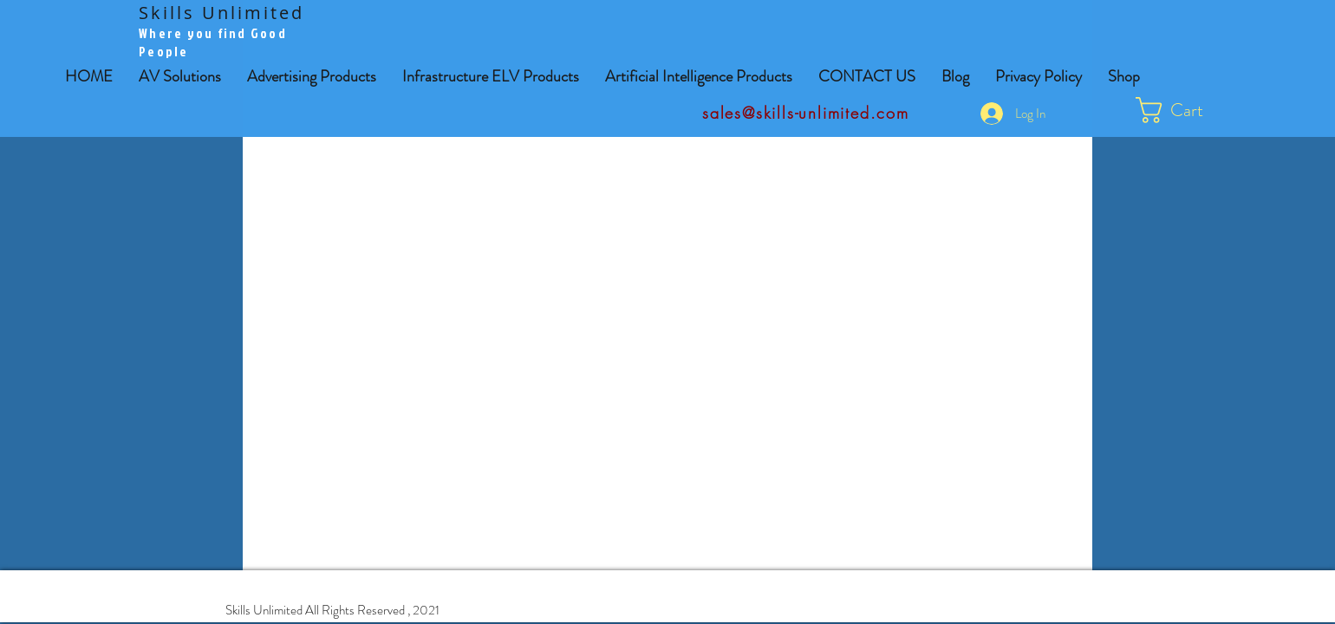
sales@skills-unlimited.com (805, 112)
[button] (311, 76)
